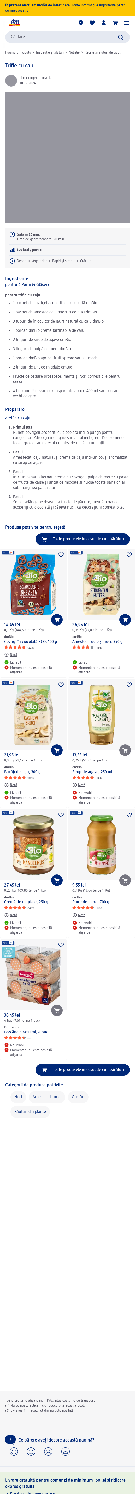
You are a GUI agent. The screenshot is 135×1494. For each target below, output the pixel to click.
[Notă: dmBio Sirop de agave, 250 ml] (78, 785)
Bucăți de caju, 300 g (22, 772)
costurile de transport (78, 1400)
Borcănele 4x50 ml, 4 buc (26, 1032)
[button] (127, 23)
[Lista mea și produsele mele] (92, 23)
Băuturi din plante (30, 1112)
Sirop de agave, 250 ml (92, 772)
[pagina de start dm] (14, 22)
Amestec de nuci (47, 1097)
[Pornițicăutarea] (120, 37)
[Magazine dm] (81, 23)
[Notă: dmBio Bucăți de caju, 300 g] (10, 785)
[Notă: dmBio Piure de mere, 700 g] (78, 915)
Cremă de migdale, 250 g (26, 902)
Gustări (78, 1097)
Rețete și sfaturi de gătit (102, 52)
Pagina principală (18, 52)
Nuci (18, 1097)
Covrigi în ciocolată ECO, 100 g (30, 642)
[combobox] (67, 37)
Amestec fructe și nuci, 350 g (97, 642)
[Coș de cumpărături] (115, 23)
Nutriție (74, 52)
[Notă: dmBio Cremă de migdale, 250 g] (10, 915)
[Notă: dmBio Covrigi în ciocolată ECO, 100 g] (10, 654)
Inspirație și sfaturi (50, 52)
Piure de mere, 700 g (90, 902)
